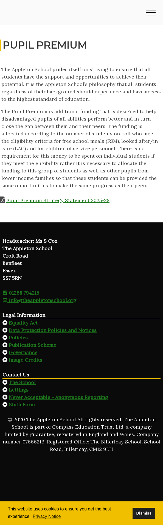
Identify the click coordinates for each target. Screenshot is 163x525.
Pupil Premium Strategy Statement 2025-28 (57, 200)
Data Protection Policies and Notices (53, 330)
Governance (23, 352)
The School (22, 382)
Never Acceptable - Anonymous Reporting (58, 397)
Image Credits (25, 360)
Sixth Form (22, 404)
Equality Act (23, 323)
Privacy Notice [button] (47, 516)
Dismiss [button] (143, 513)
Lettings (19, 390)
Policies (18, 337)
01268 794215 (20, 293)
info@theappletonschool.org (39, 300)
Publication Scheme (32, 345)
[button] (150, 12)
